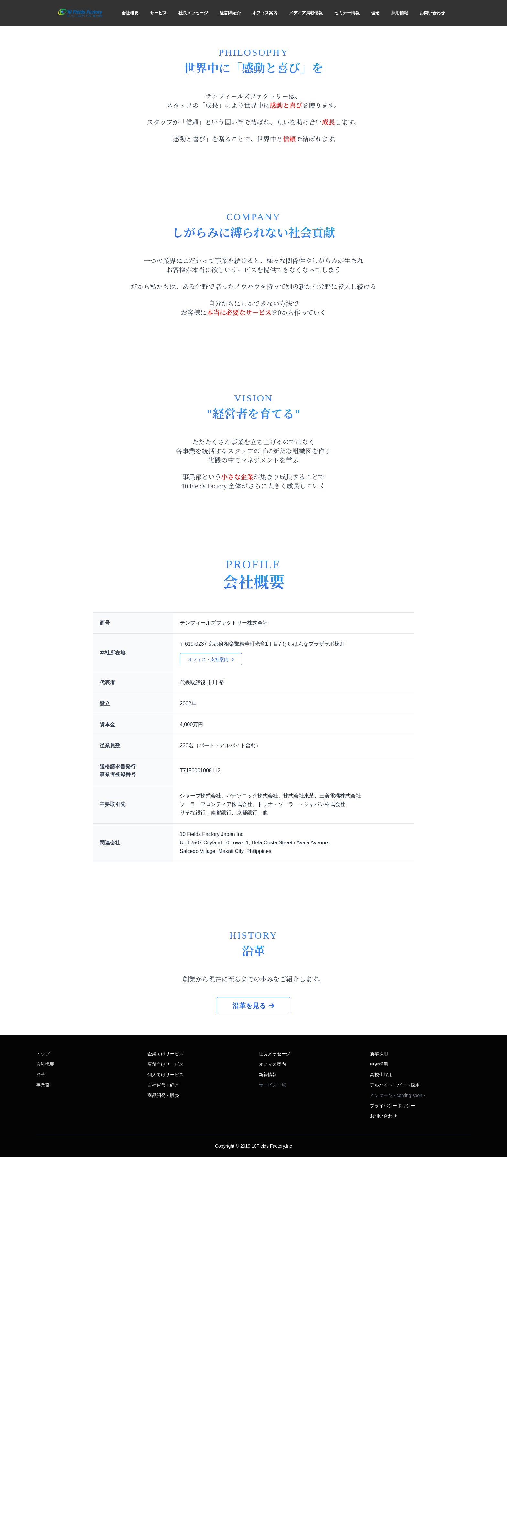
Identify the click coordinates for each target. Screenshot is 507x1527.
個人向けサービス (165, 1444)
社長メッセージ (193, 12)
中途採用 (379, 1434)
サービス (158, 12)
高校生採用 (381, 1444)
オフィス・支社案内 (211, 955)
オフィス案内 (264, 12)
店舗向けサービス (165, 1434)
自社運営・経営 (163, 1454)
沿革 (40, 1444)
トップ (43, 1423)
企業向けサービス (165, 1423)
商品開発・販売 (163, 1465)
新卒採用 (379, 1423)
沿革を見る (253, 1375)
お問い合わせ (432, 12)
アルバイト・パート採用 (395, 1454)
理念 (375, 12)
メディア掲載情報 (306, 12)
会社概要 (130, 12)
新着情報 (268, 1444)
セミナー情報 (347, 12)
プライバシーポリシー (392, 1475)
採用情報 (399, 12)
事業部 (43, 1454)
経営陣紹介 (230, 12)
